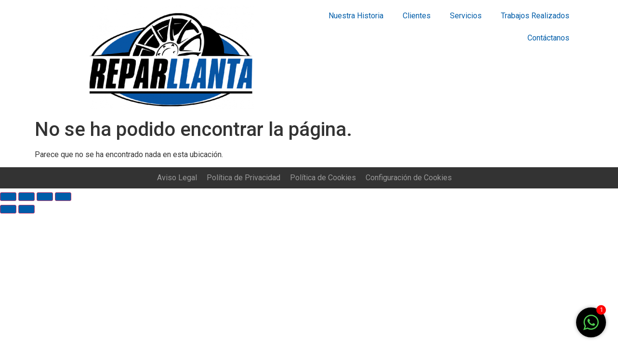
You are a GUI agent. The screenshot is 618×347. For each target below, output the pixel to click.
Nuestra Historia (356, 15)
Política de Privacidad (243, 177)
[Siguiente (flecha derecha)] (26, 209)
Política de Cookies (323, 177)
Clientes (417, 15)
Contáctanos (548, 37)
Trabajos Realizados (535, 15)
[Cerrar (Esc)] (8, 196)
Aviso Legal (177, 177)
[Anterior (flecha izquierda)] (8, 209)
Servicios (466, 15)
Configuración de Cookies (409, 177)
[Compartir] (26, 196)
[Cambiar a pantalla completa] (45, 196)
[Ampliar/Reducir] (63, 196)
